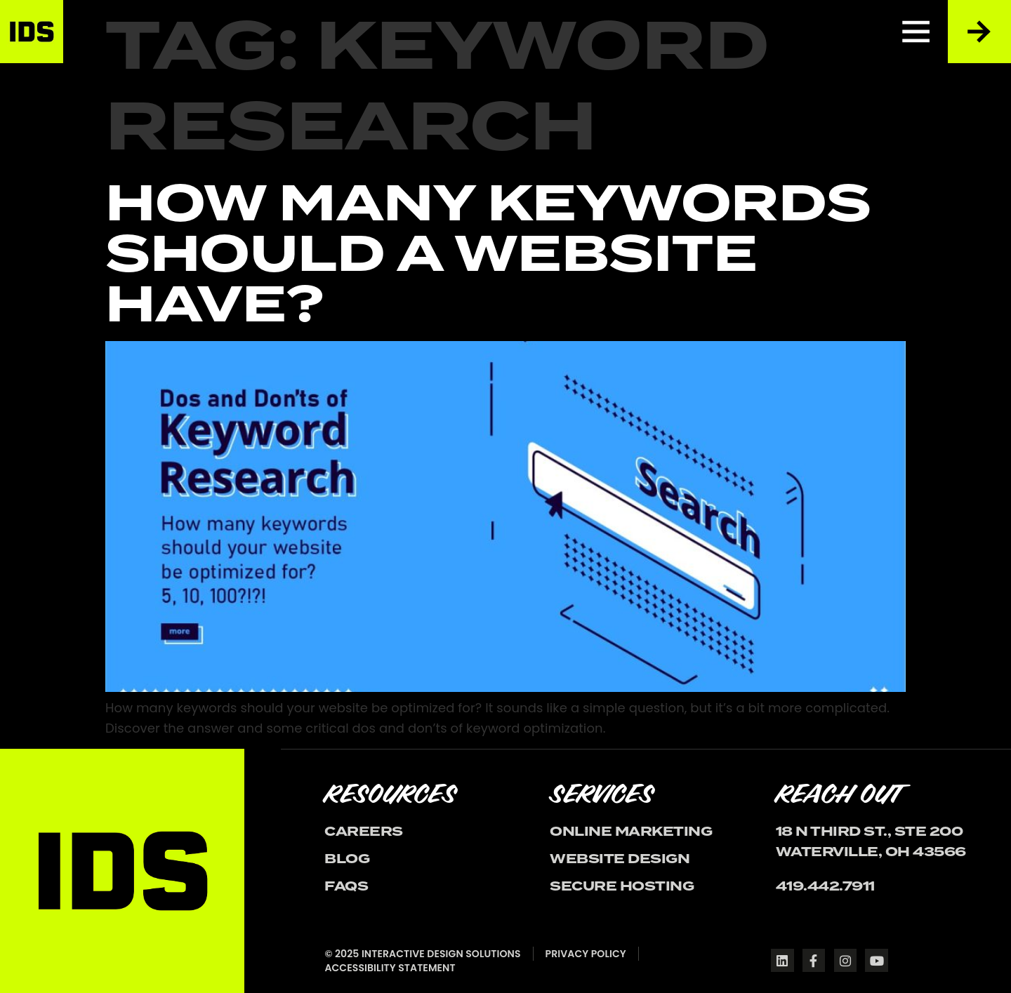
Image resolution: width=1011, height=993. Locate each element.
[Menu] (916, 31)
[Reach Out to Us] (979, 31)
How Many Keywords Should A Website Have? (488, 253)
